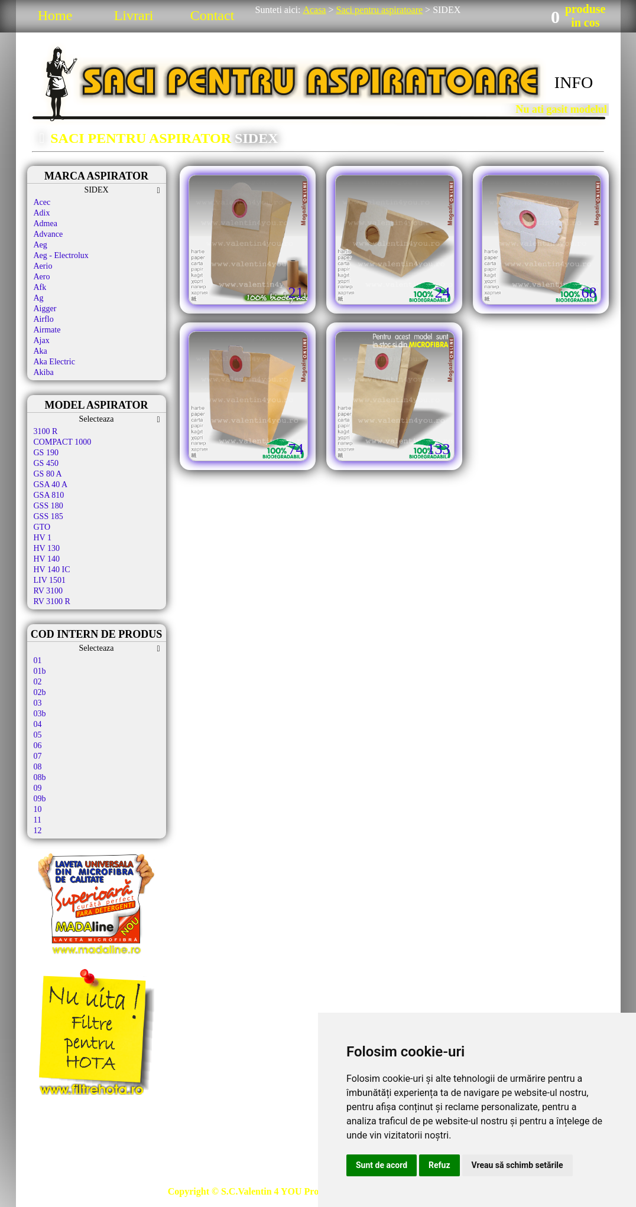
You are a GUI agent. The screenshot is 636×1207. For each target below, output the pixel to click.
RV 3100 (48, 590)
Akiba (44, 372)
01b (40, 671)
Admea (45, 223)
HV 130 (47, 548)
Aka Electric (54, 361)
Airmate (47, 329)
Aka (40, 351)
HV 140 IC (52, 569)
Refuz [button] (439, 1165)
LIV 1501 (50, 580)
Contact (212, 15)
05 (38, 734)
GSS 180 (48, 505)
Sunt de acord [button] (381, 1165)
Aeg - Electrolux (61, 255)
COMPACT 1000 (63, 442)
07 (38, 756)
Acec (42, 202)
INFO (573, 82)
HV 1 (42, 537)
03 (38, 703)
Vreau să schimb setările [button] (517, 1165)
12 (38, 830)
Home (55, 15)
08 (38, 766)
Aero (42, 276)
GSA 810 (49, 495)
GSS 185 (48, 516)
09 (38, 788)
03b (40, 713)
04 (38, 724)
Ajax (42, 340)
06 (38, 745)
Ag (39, 297)
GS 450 (46, 463)
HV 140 (47, 558)
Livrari (134, 15)
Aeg (40, 244)
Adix (42, 212)
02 (38, 681)
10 (38, 809)
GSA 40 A (51, 484)
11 (37, 819)
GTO (42, 527)
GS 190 (46, 452)
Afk (40, 287)
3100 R (46, 431)
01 (38, 660)
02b (40, 692)
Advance (48, 234)
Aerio (43, 266)
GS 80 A (48, 473)
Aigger (45, 308)
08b (40, 777)
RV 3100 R (52, 601)
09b (40, 798)
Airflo (44, 319)
